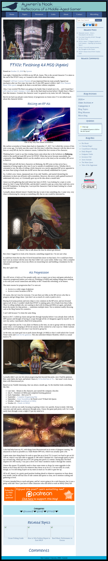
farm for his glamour (23, 335)
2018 (40, 511)
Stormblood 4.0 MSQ (28, 401)
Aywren (29, 71)
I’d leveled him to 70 (45, 379)
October (28, 511)
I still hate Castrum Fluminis (20, 81)
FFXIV (51, 511)
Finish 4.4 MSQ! (24, 403)
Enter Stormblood (23, 399)
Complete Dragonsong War (27, 397)
